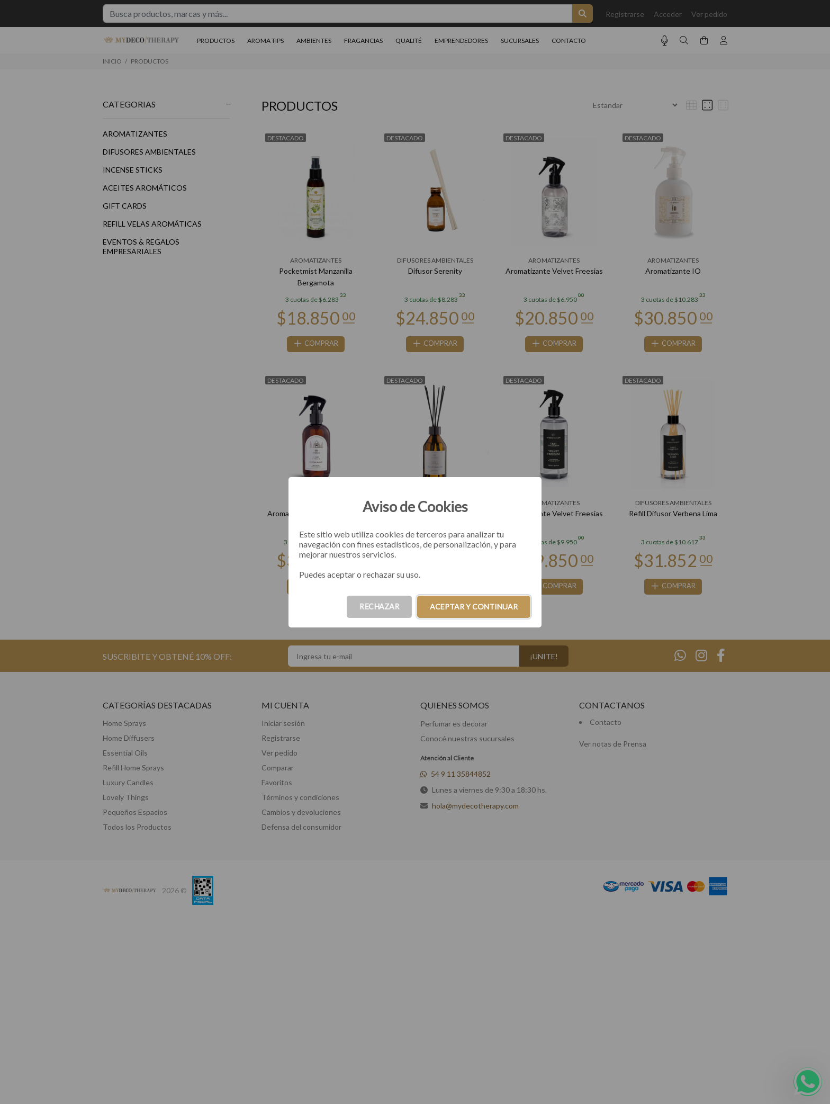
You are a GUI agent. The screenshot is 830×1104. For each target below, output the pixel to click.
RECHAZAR (379, 606)
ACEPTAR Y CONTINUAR (474, 606)
